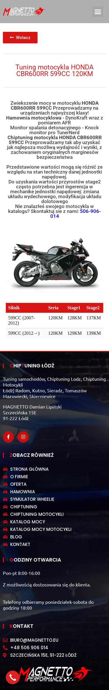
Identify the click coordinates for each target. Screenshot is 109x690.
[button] (97, 11)
